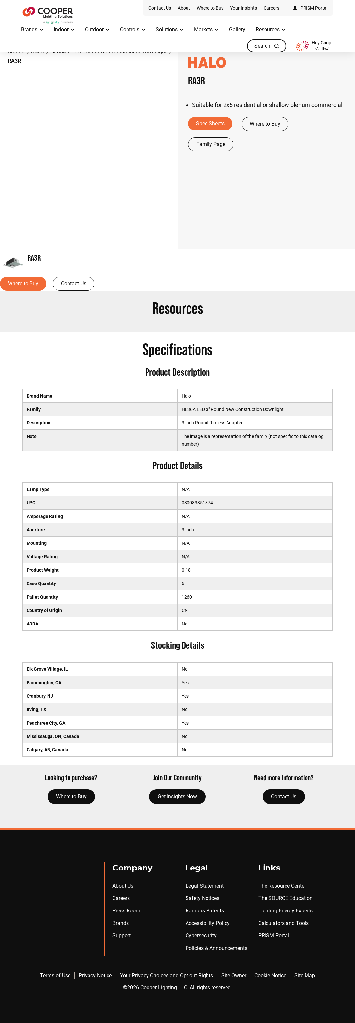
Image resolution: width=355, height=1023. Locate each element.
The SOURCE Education (285, 898)
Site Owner (233, 975)
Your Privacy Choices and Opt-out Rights (166, 975)
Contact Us (73, 283)
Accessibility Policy (208, 923)
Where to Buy (265, 124)
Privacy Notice (95, 975)
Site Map (304, 975)
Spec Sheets (210, 123)
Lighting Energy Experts (285, 911)
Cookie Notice (270, 975)
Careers (121, 898)
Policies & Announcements (216, 948)
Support (121, 935)
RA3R (14, 61)
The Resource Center (282, 886)
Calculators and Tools (283, 923)
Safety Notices (202, 898)
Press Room (126, 911)
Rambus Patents (205, 911)
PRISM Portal (273, 935)
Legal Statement (205, 886)
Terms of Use (55, 975)
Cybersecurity (201, 935)
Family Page (210, 144)
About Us (122, 886)
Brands (120, 923)
